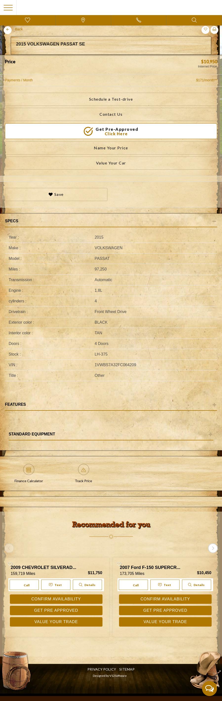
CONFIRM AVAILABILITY (56, 599)
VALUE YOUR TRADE (56, 622)
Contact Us (111, 114)
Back (19, 29)
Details (87, 585)
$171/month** (206, 80)
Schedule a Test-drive (111, 99)
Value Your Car (111, 162)
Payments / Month (19, 80)
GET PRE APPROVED (56, 610)
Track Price (83, 473)
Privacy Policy (101, 669)
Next (215, 55)
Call (24, 585)
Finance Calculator (29, 473)
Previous (6, 55)
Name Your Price (111, 147)
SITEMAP (127, 669)
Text (56, 585)
